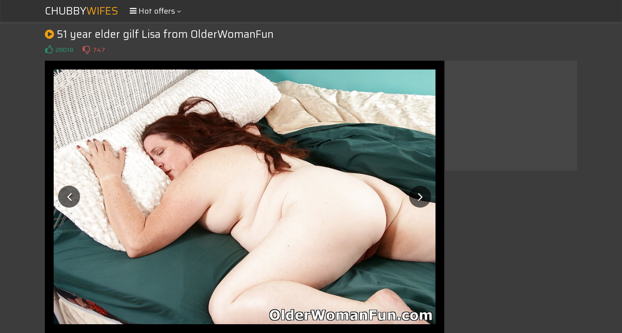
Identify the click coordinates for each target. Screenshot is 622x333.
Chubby (81, 11)
